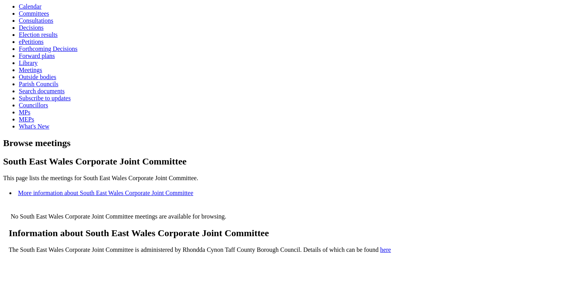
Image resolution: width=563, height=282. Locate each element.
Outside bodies (37, 77)
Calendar (30, 6)
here (385, 249)
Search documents (42, 91)
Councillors (33, 105)
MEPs (26, 119)
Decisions (31, 27)
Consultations (36, 20)
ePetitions (31, 41)
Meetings (30, 70)
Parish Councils (38, 84)
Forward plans (37, 55)
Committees (34, 13)
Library (28, 63)
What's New (34, 126)
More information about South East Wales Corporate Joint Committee (105, 193)
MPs (24, 112)
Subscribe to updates (45, 98)
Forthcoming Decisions (48, 48)
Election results (38, 34)
